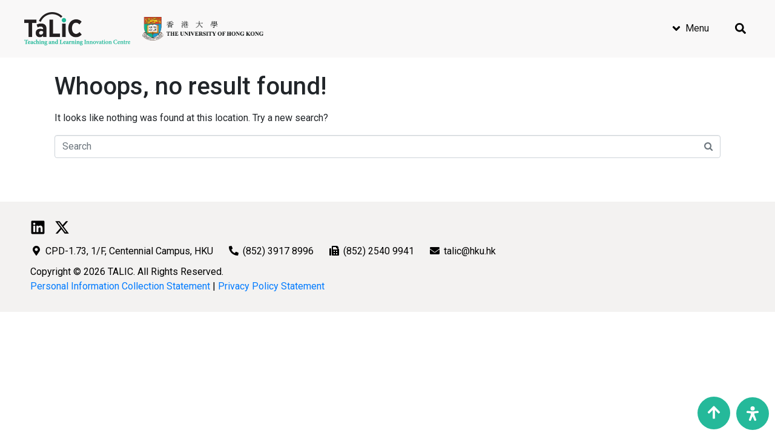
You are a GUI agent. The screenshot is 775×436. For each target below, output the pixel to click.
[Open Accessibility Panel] (752, 413)
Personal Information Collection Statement (120, 286)
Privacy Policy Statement (271, 286)
